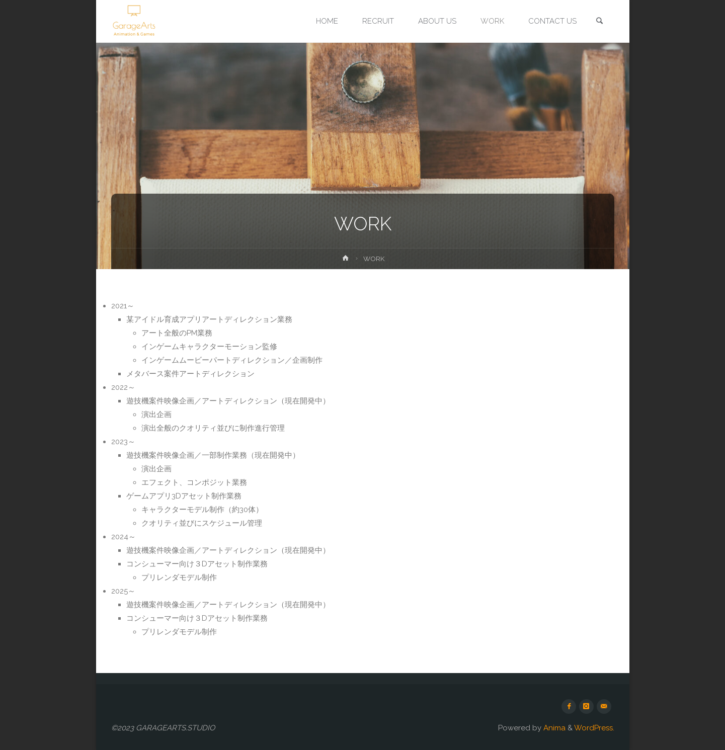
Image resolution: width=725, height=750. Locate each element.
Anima (553, 727)
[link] (600, 22)
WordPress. (594, 727)
